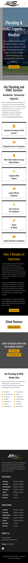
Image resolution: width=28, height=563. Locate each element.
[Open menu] (24, 4)
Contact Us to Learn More (15, 117)
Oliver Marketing (15, 558)
